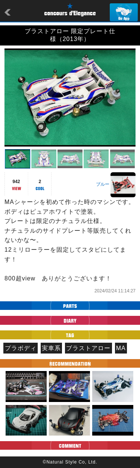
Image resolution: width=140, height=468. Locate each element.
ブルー (102, 184)
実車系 (51, 348)
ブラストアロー (88, 348)
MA (121, 348)
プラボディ (21, 348)
